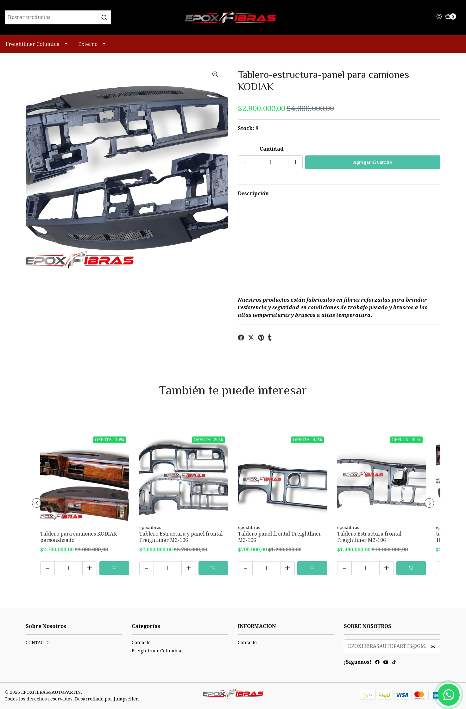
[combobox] (81, 17)
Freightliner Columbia (33, 44)
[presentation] (36, 503)
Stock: (246, 128)
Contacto (141, 642)
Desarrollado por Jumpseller (106, 698)
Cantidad (272, 149)
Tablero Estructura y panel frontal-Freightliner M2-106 (181, 537)
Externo (88, 44)
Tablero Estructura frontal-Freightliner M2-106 (370, 537)
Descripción (253, 194)
